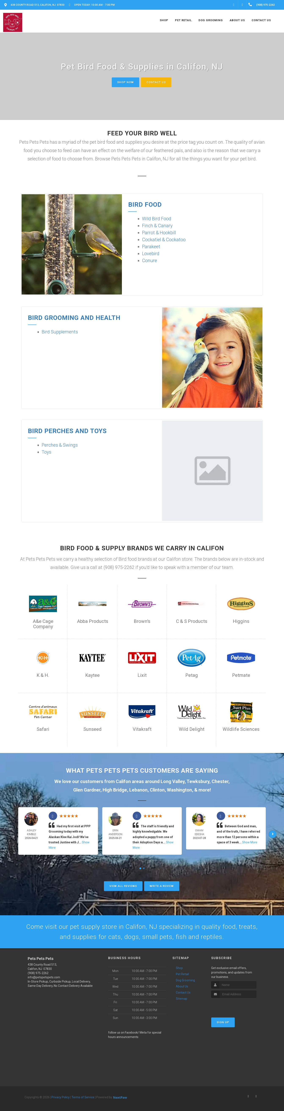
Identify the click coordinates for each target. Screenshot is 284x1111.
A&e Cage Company (43, 624)
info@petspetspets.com (44, 977)
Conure (149, 260)
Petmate (241, 675)
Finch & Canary (157, 225)
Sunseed (92, 729)
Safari (43, 729)
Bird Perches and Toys (67, 431)
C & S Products (191, 621)
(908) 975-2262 (38, 973)
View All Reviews (123, 886)
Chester (220, 781)
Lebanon (138, 790)
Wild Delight (191, 729)
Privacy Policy (60, 1097)
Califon (123, 781)
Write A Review (162, 886)
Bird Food (145, 204)
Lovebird (150, 253)
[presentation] (233, 1006)
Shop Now (125, 82)
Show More (249, 842)
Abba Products (92, 621)
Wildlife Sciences (241, 729)
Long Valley (173, 781)
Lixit (142, 675)
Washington (179, 790)
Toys (46, 452)
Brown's (142, 621)
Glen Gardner (86, 790)
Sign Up (223, 1022)
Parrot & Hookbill (159, 232)
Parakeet (151, 246)
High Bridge (115, 790)
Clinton (157, 790)
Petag (191, 675)
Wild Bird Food (156, 218)
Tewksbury (198, 781)
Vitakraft (142, 729)
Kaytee (92, 675)
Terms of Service (83, 1097)
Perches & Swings (60, 445)
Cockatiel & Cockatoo (164, 239)
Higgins (241, 621)
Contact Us (156, 82)
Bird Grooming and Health (74, 317)
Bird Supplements (60, 332)
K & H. (43, 675)
